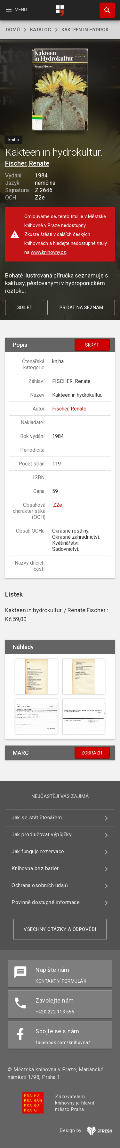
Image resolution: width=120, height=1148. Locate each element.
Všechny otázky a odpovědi (60, 929)
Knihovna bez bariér (35, 868)
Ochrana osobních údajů (40, 885)
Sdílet (24, 307)
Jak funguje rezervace (38, 851)
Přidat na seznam (81, 307)
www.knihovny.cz (48, 252)
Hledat (104, 7)
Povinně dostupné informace (46, 902)
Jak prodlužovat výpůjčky (42, 835)
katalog (40, 30)
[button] (60, 90)
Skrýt (92, 345)
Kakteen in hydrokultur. (87, 30)
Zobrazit (92, 752)
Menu (16, 9)
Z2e (57, 505)
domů (13, 30)
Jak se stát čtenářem (37, 818)
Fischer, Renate (27, 163)
